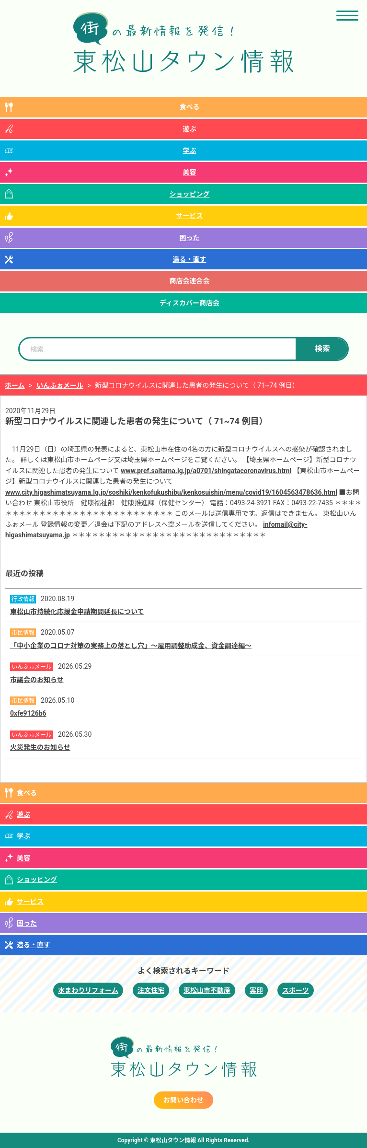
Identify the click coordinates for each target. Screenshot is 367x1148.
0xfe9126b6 (28, 713)
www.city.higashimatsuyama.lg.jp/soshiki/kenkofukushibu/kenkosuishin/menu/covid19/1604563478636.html (171, 492)
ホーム (15, 385)
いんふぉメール (59, 385)
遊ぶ (189, 129)
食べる (190, 107)
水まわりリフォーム (88, 990)
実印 (256, 990)
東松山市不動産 (207, 990)
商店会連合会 (190, 281)
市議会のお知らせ (37, 680)
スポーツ (295, 990)
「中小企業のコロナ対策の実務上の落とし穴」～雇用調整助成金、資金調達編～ (131, 645)
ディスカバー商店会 (189, 303)
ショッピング (190, 194)
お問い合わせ (183, 1100)
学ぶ (189, 150)
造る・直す (189, 259)
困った (190, 238)
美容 (189, 172)
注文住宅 (151, 990)
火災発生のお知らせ (40, 747)
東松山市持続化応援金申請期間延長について (77, 611)
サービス (189, 216)
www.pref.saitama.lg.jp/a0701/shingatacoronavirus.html (206, 471)
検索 (322, 348)
